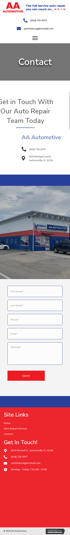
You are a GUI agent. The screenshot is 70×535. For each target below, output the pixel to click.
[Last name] (35, 305)
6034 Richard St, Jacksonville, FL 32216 (32, 450)
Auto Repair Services (15, 428)
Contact (8, 434)
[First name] (35, 291)
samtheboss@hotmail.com (38, 28)
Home (7, 423)
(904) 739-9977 (38, 20)
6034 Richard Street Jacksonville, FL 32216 (47, 158)
